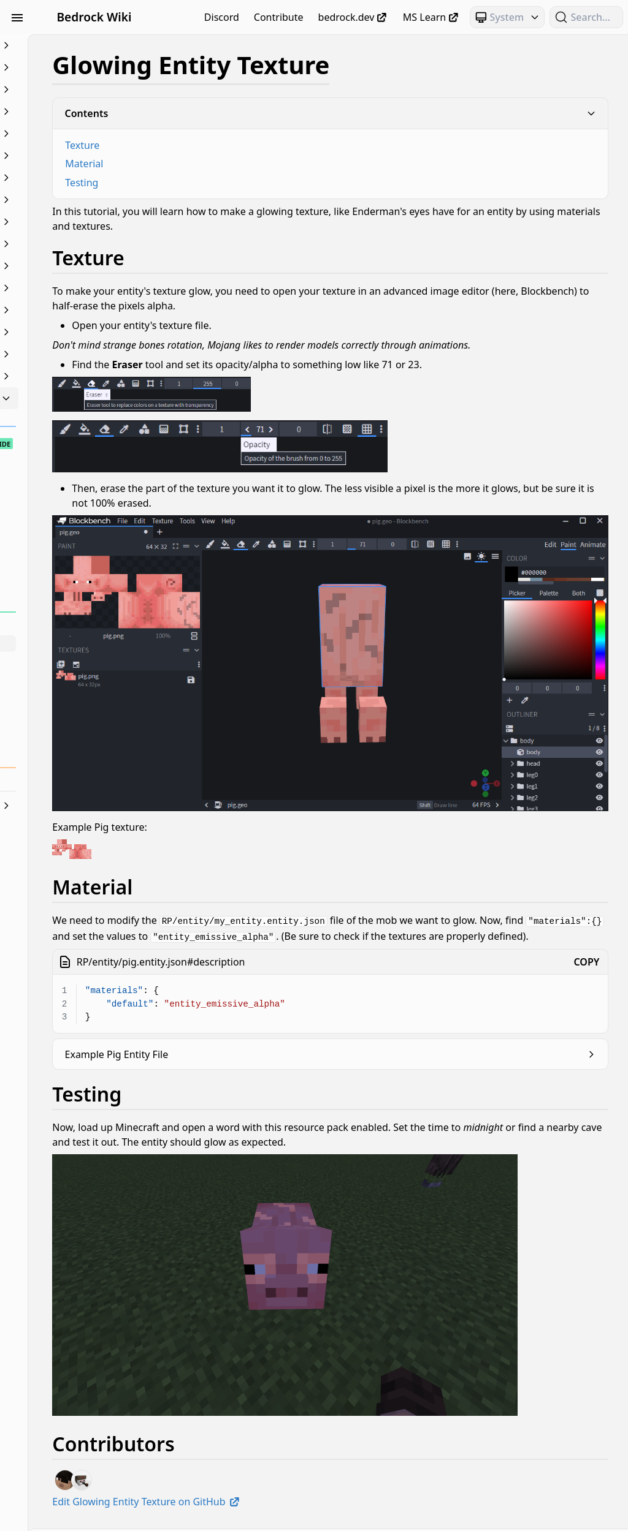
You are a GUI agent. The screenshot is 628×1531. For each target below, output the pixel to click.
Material (217, 163)
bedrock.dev (353, 17)
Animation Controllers (78, 67)
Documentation (78, 155)
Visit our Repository (511, 1516)
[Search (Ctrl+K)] (586, 17)
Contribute (279, 17)
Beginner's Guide (78, 45)
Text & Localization (78, 376)
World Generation (78, 805)
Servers (78, 354)
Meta (78, 266)
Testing (214, 182)
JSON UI (78, 222)
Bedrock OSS (435, 1468)
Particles (78, 310)
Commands (78, 111)
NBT (78, 288)
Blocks (78, 89)
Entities (78, 177)
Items (78, 199)
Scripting (78, 332)
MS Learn (431, 17)
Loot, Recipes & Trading (78, 244)
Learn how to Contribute (415, 1516)
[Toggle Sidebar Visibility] (17, 17)
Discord (221, 17)
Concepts (78, 133)
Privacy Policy (266, 1516)
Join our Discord (330, 1516)
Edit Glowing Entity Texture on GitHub (279, 1420)
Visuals (78, 398)
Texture (215, 145)
